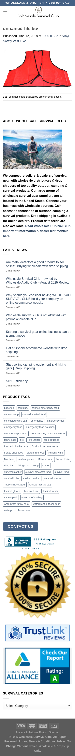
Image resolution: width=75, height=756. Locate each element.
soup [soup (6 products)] (35, 465)
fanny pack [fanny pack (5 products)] (10, 439)
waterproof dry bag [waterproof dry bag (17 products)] (32, 497)
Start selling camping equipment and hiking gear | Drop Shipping (36, 366)
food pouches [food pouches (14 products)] (51, 439)
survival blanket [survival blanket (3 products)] (13, 471)
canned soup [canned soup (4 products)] (11, 414)
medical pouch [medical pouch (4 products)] (26, 459)
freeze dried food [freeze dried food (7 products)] (13, 452)
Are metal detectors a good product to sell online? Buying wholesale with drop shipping (37, 264)
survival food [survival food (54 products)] (61, 471)
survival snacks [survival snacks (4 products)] (52, 478)
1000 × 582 (50, 36)
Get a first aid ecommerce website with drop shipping (36, 350)
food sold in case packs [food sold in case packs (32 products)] (45, 446)
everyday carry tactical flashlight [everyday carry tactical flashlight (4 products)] (47, 433)
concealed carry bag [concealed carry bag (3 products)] (15, 420)
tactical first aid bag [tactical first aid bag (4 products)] (40, 484)
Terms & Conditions (42, 741)
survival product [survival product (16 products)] (31, 478)
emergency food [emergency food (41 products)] (13, 427)
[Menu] (5, 13)
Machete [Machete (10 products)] (9, 459)
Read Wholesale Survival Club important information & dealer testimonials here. (36, 231)
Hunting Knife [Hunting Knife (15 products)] (56, 452)
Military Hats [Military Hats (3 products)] (45, 459)
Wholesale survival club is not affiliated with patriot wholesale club (36, 317)
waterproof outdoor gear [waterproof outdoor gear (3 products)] (46, 503)
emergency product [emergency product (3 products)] (15, 433)
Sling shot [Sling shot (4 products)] (23, 465)
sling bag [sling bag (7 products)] (9, 465)
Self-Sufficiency (17, 381)
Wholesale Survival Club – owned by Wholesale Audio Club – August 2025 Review (37, 280)
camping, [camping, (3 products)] (23, 407)
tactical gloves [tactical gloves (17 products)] (12, 491)
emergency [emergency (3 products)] (37, 420)
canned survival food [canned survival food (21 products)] (34, 414)
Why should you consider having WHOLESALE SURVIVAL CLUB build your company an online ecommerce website (39, 298)
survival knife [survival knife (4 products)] (11, 478)
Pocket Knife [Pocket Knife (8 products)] (62, 459)
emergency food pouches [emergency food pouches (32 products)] (40, 427)
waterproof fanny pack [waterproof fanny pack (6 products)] (16, 503)
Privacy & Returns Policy (31, 732)
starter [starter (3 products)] (46, 465)
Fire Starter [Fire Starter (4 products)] (34, 439)
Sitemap (54, 732)
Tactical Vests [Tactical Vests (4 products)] (50, 491)
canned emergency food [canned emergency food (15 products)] (45, 407)
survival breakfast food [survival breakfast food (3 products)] (38, 471)
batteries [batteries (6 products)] (9, 407)
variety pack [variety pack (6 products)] (11, 497)
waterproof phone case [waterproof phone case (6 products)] (17, 510)
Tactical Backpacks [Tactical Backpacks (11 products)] (14, 484)
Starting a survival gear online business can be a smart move (38, 333)
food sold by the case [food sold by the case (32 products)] (16, 446)
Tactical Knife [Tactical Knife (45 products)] (31, 491)
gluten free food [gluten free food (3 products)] (36, 452)
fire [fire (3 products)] (22, 439)
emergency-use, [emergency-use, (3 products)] (56, 420)
